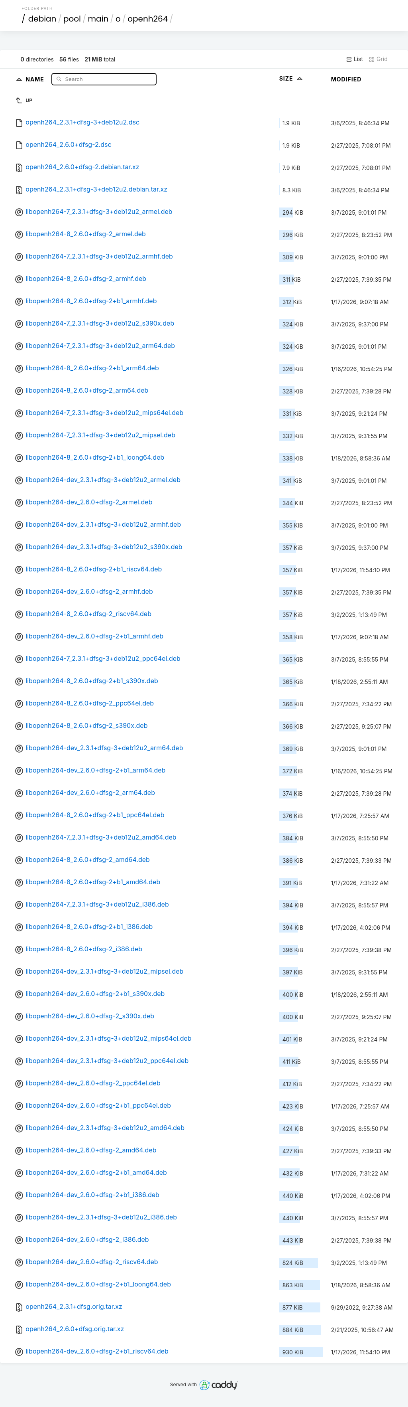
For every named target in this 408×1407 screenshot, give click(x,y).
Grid (378, 59)
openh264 (148, 18)
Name (36, 78)
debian (42, 18)
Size (291, 78)
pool (72, 18)
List (354, 59)
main (98, 18)
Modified (346, 79)
